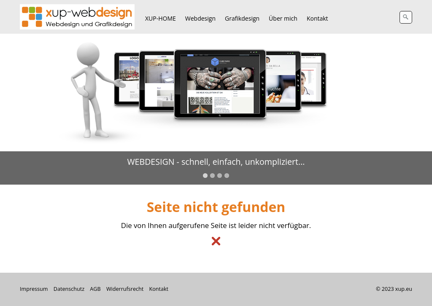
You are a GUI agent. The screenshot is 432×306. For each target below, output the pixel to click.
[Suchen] (406, 17)
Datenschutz (69, 289)
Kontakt (317, 18)
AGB (95, 289)
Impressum (34, 289)
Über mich (283, 18)
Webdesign (200, 18)
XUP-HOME (160, 18)
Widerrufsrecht (124, 289)
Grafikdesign (242, 18)
